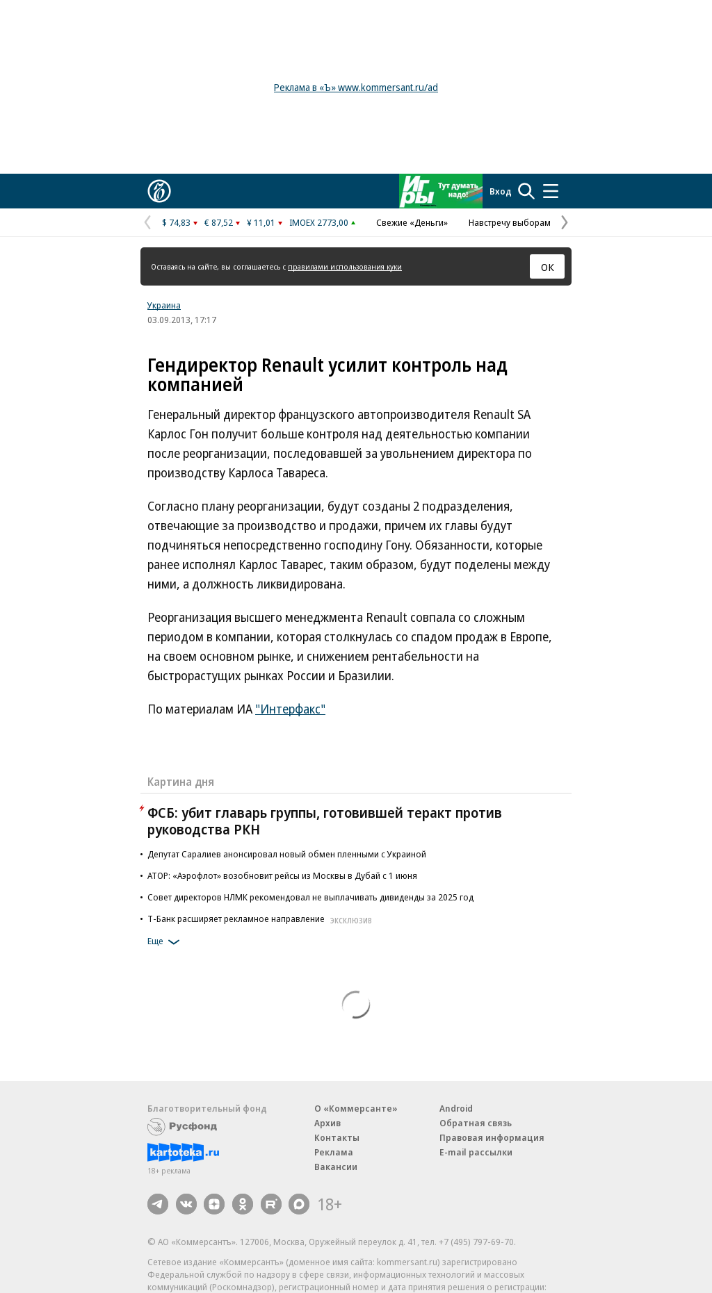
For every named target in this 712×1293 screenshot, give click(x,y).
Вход (501, 191)
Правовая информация (491, 1137)
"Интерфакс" (290, 708)
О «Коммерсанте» (356, 1108)
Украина (164, 305)
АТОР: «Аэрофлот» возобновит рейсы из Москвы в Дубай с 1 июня (282, 875)
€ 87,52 (218, 222)
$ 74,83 (176, 222)
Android (456, 1108)
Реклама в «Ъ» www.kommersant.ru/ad (356, 87)
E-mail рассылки (475, 1152)
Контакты (336, 1137)
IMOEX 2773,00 (318, 222)
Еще (165, 942)
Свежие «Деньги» (412, 222)
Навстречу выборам (510, 222)
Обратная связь (475, 1123)
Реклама (333, 1152)
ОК (547, 267)
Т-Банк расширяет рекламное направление (261, 918)
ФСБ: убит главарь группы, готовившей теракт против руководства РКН (324, 821)
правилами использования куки (345, 266)
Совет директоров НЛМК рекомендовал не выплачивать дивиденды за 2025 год (310, 897)
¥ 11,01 (261, 222)
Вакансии (335, 1166)
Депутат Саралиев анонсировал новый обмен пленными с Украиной (286, 854)
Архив (327, 1123)
